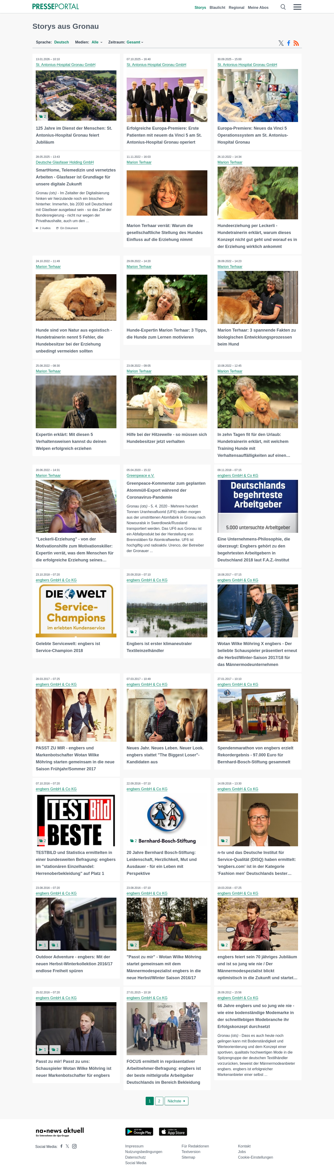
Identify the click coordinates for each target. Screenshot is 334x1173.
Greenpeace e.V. (141, 475)
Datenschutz (135, 1156)
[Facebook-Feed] (288, 43)
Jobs (242, 1151)
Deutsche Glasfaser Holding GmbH (65, 162)
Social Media (136, 1162)
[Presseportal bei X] (66, 1145)
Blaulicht (217, 8)
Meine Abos (258, 8)
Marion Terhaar (139, 162)
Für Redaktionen (195, 1145)
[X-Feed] (281, 43)
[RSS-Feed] (296, 43)
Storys (200, 8)
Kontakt (244, 1145)
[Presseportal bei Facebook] (60, 1145)
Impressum (134, 1145)
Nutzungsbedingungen (143, 1151)
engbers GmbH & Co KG (238, 475)
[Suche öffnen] (283, 7)
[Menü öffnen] (297, 7)
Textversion (191, 1151)
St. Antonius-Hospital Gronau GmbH (66, 65)
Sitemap (188, 1156)
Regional (236, 8)
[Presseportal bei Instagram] (73, 1145)
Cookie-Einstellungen (255, 1156)
